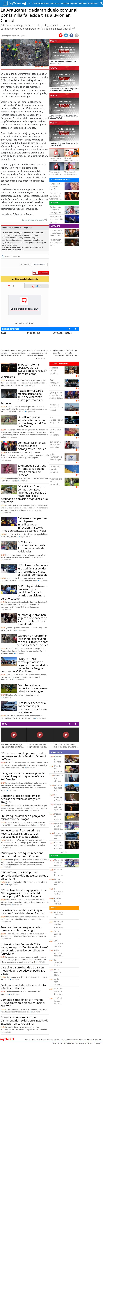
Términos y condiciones (75, 1040)
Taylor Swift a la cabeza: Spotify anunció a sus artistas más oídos (55, 190)
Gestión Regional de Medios (36, 1040)
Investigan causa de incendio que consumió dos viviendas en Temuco (23, 911)
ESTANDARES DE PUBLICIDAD (93, 1040)
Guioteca (71, 1043)
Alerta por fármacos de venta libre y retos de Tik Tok (58, 995)
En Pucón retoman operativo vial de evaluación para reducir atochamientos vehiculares (24, 371)
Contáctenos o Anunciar (56, 1040)
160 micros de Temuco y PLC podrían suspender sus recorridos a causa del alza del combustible (32, 570)
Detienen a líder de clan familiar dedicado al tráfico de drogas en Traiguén (20, 799)
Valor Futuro (62, 1043)
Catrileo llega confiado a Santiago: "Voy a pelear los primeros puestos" (55, 214)
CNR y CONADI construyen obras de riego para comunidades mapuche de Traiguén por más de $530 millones (24, 665)
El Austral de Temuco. (24, 214)
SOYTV (4, 724)
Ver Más (64, 852)
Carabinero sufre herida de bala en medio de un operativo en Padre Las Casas (23, 970)
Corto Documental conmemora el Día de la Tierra (59, 946)
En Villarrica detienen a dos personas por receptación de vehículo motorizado (32, 707)
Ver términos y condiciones (24, 323)
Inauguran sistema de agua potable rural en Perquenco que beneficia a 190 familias (23, 776)
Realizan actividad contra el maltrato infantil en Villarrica (23, 986)
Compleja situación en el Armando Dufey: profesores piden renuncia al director (23, 1003)
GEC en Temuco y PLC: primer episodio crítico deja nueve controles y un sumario (24, 875)
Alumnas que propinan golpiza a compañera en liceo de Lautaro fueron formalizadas (32, 619)
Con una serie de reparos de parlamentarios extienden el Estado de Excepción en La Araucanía (24, 1020)
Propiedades (89, 1043)
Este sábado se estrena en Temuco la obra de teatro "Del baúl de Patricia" (31, 470)
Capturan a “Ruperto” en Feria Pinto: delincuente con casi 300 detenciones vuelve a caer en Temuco (33, 640)
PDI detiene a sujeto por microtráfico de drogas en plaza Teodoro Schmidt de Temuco (24, 756)
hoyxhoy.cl (98, 1043)
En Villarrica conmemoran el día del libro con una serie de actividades (31, 546)
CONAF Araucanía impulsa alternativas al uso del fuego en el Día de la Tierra (31, 421)
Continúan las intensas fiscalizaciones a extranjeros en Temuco (31, 446)
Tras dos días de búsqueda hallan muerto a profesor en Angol (21, 928)
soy (30, 385)
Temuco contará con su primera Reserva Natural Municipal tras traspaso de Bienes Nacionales (20, 833)
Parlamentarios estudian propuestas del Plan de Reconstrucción (60, 928)
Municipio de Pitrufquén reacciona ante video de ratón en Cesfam (22, 854)
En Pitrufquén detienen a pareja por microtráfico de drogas (23, 817)
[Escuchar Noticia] (73, 28)
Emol (54, 1043)
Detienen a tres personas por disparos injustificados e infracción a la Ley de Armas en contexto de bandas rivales (25, 524)
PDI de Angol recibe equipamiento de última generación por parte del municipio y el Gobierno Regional (24, 893)
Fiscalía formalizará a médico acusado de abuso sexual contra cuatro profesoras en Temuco (22, 397)
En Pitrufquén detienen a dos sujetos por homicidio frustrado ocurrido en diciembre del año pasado (24, 592)
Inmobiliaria (79, 1043)
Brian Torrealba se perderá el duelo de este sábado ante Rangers (32, 688)
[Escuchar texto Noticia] (45, 219)
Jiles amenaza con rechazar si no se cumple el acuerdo (56, 234)
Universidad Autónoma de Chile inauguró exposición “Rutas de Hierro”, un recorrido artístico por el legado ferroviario (24, 948)
